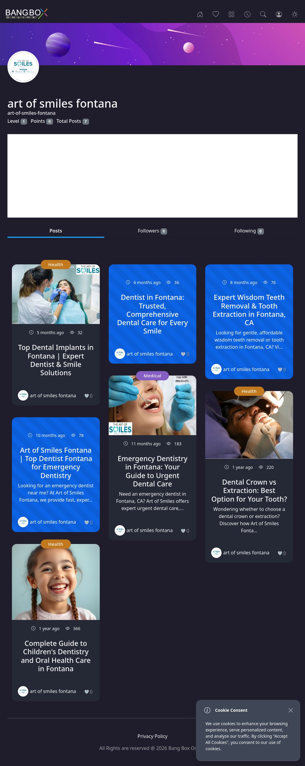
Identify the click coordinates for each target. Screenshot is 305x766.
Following (249, 230)
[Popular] (215, 14)
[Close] (290, 710)
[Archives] (247, 14)
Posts (55, 230)
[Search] (263, 14)
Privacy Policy (153, 736)
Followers (152, 230)
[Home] (200, 14)
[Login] (278, 14)
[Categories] (231, 14)
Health (55, 264)
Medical (152, 376)
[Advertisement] (152, 176)
